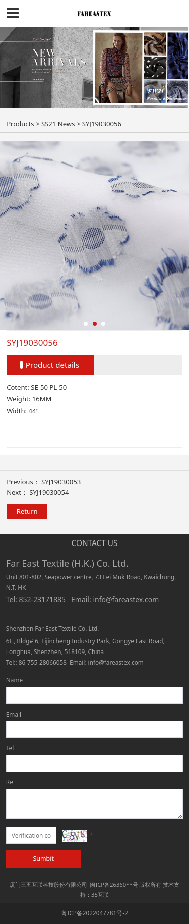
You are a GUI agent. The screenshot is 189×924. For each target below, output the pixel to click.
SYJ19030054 (49, 492)
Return (27, 511)
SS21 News (58, 123)
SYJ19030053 (61, 481)
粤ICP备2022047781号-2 (94, 913)
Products (20, 123)
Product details (52, 365)
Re (9, 782)
